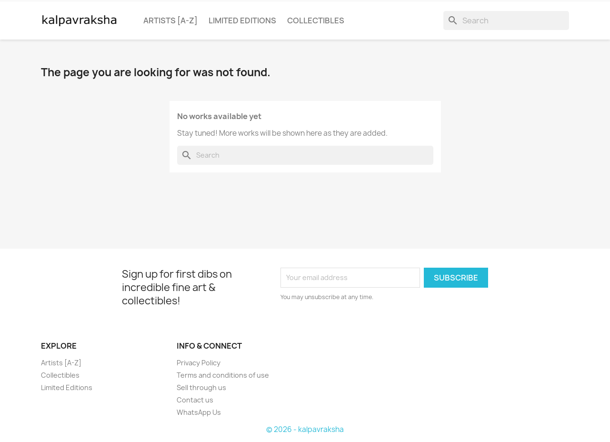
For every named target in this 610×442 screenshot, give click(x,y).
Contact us (195, 399)
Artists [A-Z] (61, 362)
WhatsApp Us (199, 412)
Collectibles (315, 20)
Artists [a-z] (170, 20)
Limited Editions (242, 20)
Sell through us (201, 387)
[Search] (506, 20)
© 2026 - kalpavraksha (305, 429)
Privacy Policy (198, 362)
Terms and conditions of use (223, 375)
